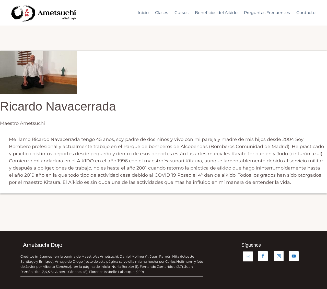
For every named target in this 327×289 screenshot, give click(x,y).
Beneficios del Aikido (216, 12)
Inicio (143, 12)
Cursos (181, 12)
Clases (161, 12)
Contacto (306, 12)
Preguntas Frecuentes (267, 12)
